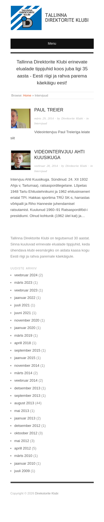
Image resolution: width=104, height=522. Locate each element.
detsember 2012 (27, 426)
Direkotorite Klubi (46, 493)
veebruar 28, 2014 (46, 165)
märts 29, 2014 (44, 118)
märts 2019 (23, 335)
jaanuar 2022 (24, 298)
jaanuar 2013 (24, 418)
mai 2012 (21, 441)
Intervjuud (40, 123)
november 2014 (26, 365)
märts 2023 (23, 282)
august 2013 (24, 403)
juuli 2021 (22, 305)
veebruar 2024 (26, 275)
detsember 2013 (27, 388)
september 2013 (27, 395)
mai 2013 (21, 411)
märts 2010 (23, 456)
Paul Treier (49, 110)
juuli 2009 (22, 471)
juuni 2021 (22, 313)
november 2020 (26, 320)
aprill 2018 (22, 343)
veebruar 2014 (26, 380)
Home (27, 95)
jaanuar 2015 (24, 358)
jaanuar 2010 (24, 463)
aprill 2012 (22, 448)
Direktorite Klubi (72, 118)
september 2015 (27, 350)
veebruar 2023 (26, 290)
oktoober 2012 (25, 433)
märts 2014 (23, 373)
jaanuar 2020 (24, 328)
